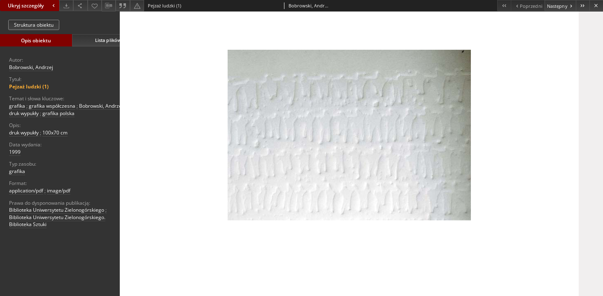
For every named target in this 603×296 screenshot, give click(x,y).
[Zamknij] (596, 5)
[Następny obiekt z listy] (560, 5)
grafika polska (58, 113)
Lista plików (108, 40)
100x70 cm (55, 132)
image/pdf (58, 190)
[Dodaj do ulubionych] (95, 5)
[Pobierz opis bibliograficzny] (109, 6)
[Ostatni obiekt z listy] (582, 5)
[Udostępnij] (80, 5)
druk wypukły (24, 113)
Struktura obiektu (34, 24)
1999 (15, 151)
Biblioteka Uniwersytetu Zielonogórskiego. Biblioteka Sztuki (57, 221)
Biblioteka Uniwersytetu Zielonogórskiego (56, 209)
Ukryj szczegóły (32, 5)
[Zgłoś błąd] (137, 5)
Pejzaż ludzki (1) (29, 86)
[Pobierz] (66, 5)
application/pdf (26, 190)
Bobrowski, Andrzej (31, 67)
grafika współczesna (52, 105)
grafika (17, 105)
